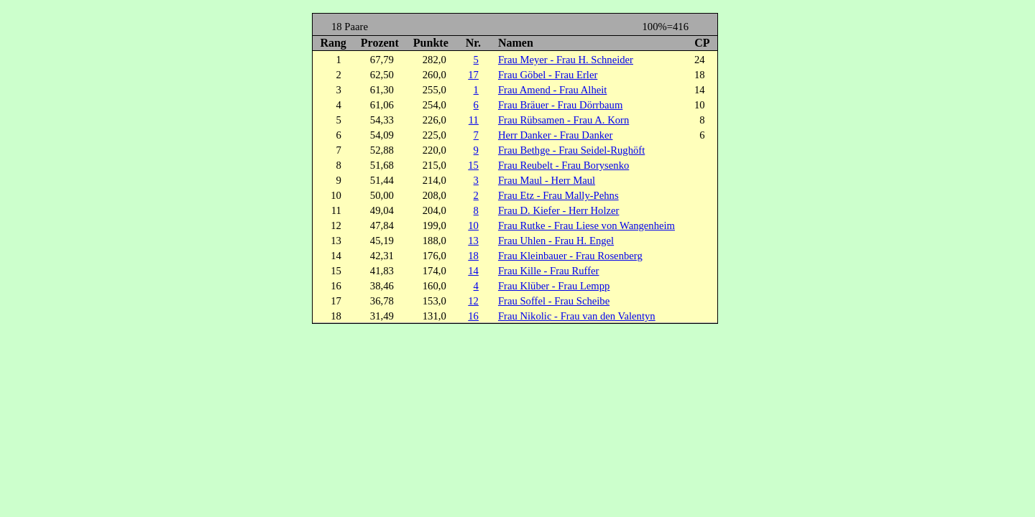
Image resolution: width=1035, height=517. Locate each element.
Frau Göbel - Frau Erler (547, 74)
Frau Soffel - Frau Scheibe (554, 301)
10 (473, 225)
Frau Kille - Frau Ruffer (548, 270)
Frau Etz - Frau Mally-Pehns (558, 195)
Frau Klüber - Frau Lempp (554, 286)
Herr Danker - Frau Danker (555, 135)
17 (473, 74)
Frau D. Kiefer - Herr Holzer (558, 210)
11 (474, 120)
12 (473, 301)
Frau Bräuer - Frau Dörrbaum (560, 105)
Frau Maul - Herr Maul (546, 180)
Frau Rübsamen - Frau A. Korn (563, 120)
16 (473, 316)
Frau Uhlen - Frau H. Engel (556, 240)
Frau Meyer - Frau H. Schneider (565, 59)
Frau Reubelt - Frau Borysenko (563, 165)
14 (473, 270)
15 (473, 165)
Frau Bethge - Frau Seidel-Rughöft (571, 150)
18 (473, 255)
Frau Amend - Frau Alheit (552, 90)
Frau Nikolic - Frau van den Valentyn (577, 316)
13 (473, 240)
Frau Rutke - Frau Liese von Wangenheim (586, 225)
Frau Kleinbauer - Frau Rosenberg (570, 255)
